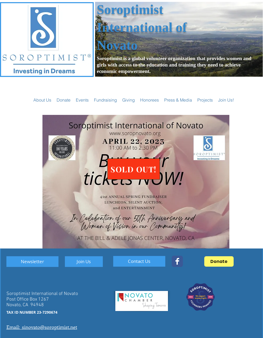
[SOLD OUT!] (133, 169)
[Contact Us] (139, 261)
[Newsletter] (32, 261)
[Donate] (219, 261)
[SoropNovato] (177, 261)
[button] (82, 100)
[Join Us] (84, 261)
